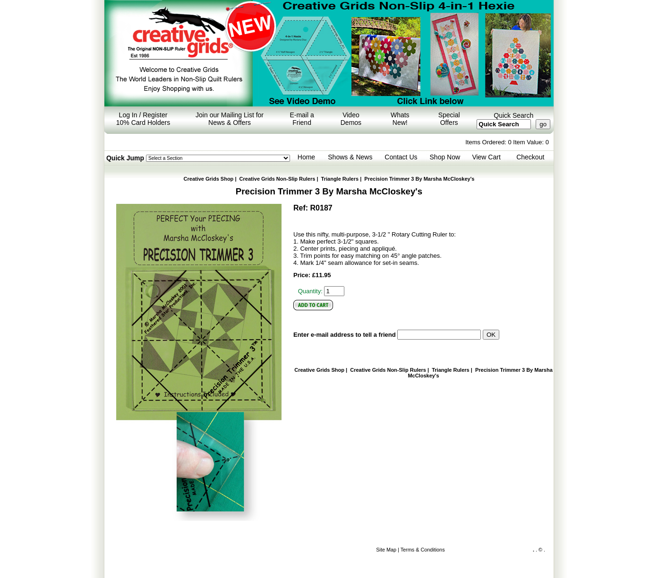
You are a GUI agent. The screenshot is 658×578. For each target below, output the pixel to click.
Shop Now (445, 157)
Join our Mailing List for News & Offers (230, 118)
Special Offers (449, 118)
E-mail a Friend (302, 118)
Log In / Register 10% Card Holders (143, 118)
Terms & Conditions (423, 549)
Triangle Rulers (340, 179)
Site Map (386, 549)
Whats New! (400, 118)
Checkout (530, 157)
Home (306, 157)
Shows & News (350, 157)
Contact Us (401, 157)
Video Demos (351, 118)
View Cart (486, 157)
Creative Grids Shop (209, 179)
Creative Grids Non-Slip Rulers (277, 179)
